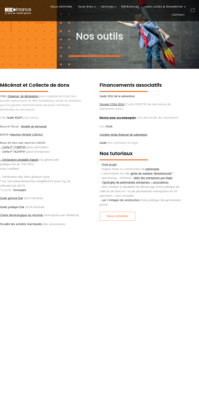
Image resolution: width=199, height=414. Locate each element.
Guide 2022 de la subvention (117, 96)
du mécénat (35, 215)
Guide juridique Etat (12, 207)
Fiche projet (109, 164)
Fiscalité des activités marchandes (21, 224)
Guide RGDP (14, 117)
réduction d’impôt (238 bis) (26, 134)
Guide (103, 143)
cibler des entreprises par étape (153, 178)
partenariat (152, 169)
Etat (20, 198)
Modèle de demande (34, 126)
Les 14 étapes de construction (121, 200)
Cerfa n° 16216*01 (14, 151)
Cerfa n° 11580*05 (14, 147)
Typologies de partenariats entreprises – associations (135, 182)
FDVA (108, 126)
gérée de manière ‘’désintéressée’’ (151, 173)
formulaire (20, 190)
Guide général (8, 198)
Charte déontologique (13, 215)
